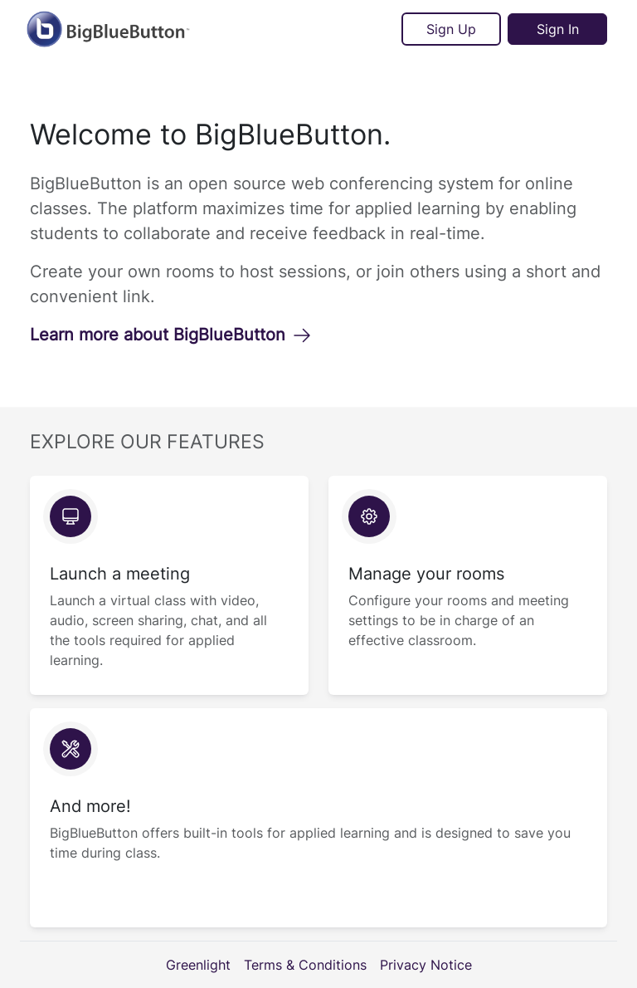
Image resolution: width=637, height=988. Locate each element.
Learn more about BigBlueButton (171, 335)
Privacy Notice (426, 964)
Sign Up (451, 29)
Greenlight (198, 964)
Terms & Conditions (305, 964)
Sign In (558, 29)
